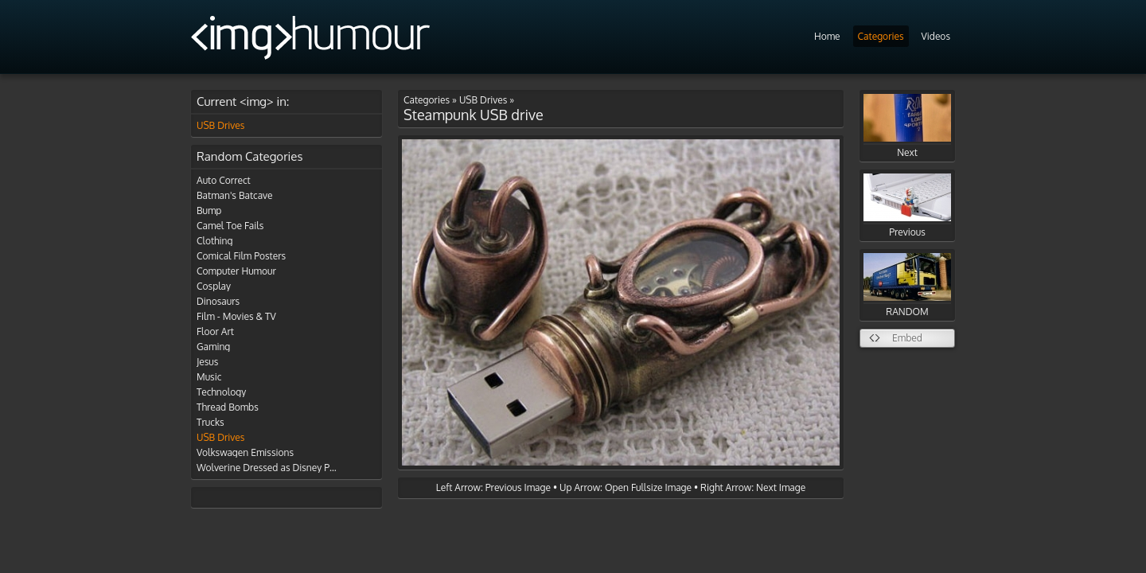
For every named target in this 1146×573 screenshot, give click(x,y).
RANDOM (907, 285)
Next (907, 126)
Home (827, 36)
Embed (907, 338)
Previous (907, 205)
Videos (936, 36)
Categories (881, 36)
